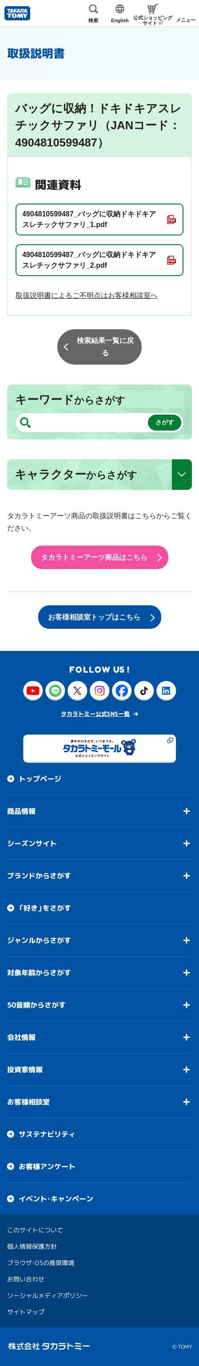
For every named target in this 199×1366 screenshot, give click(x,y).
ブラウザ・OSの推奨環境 (40, 1262)
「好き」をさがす (45, 908)
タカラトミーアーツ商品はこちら (94, 557)
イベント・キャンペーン (56, 1199)
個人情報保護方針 (32, 1246)
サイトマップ (25, 1312)
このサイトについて (35, 1230)
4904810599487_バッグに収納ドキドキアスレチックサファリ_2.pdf (89, 260)
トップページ (40, 779)
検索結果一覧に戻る (105, 347)
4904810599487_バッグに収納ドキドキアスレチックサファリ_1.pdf (89, 219)
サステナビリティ (47, 1134)
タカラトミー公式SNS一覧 (95, 714)
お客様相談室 (28, 1102)
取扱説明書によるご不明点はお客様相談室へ (87, 295)
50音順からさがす (36, 1005)
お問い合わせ (25, 1279)
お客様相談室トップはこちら (94, 617)
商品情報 (21, 811)
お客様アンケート (47, 1166)
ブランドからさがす (39, 876)
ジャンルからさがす (39, 940)
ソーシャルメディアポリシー (47, 1295)
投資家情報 (25, 1069)
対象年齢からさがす (39, 972)
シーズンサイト (32, 843)
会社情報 (21, 1037)
